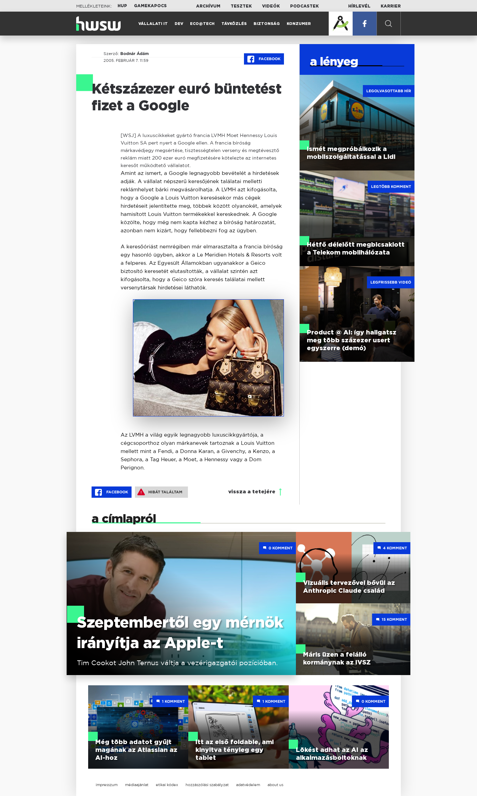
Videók (271, 6)
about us (275, 785)
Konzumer (299, 24)
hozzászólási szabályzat (207, 785)
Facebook (264, 59)
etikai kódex (167, 785)
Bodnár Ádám (134, 53)
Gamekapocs (150, 6)
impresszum (107, 785)
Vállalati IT (153, 24)
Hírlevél (359, 6)
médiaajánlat (136, 785)
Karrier (391, 6)
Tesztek (241, 6)
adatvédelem (248, 785)
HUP (122, 6)
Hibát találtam (159, 492)
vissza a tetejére (251, 491)
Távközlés (234, 24)
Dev (179, 24)
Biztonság (267, 24)
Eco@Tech (202, 24)
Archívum (208, 6)
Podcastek (304, 6)
